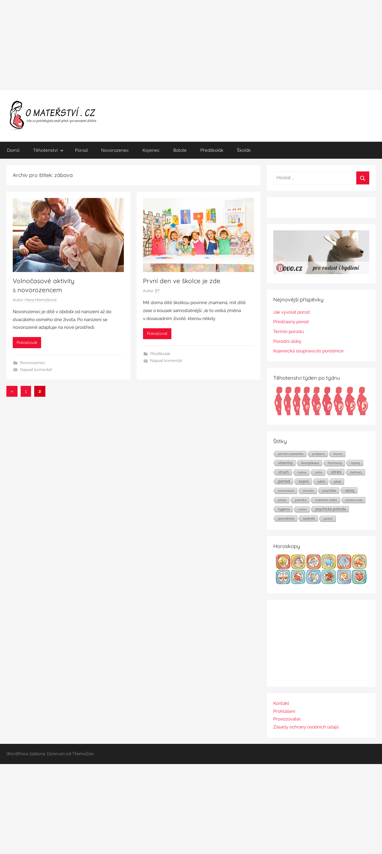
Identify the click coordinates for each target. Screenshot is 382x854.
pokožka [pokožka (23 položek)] (300, 500)
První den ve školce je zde (181, 281)
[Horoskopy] (321, 582)
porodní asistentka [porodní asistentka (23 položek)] (291, 454)
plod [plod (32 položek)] (337, 481)
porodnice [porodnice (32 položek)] (286, 518)
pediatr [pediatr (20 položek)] (328, 518)
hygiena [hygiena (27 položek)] (284, 509)
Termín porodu (288, 331)
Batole (180, 150)
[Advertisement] (191, 45)
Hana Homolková (41, 299)
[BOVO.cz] (321, 272)
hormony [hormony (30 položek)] (335, 463)
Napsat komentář (36, 369)
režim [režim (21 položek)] (318, 472)
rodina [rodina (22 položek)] (302, 472)
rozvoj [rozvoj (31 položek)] (355, 462)
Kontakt (281, 703)
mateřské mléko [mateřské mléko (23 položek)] (326, 500)
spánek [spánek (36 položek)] (309, 518)
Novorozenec (115, 150)
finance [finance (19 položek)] (337, 454)
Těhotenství (48, 150)
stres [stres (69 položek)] (336, 472)
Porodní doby (287, 341)
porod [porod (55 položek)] (284, 481)
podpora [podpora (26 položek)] (318, 454)
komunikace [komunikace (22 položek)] (286, 491)
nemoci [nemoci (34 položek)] (356, 472)
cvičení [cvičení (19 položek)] (302, 509)
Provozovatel (287, 719)
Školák (244, 150)
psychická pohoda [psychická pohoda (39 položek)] (330, 508)
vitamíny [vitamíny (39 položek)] (285, 462)
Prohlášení (284, 711)
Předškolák (211, 150)
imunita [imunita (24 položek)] (308, 491)
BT (157, 290)
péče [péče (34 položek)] (321, 481)
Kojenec (151, 150)
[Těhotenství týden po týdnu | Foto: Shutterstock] (321, 414)
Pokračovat (27, 342)
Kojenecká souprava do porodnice (308, 350)
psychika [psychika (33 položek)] (329, 490)
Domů (13, 150)
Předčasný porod (291, 321)
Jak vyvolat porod (291, 312)
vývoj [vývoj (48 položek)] (349, 490)
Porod (81, 150)
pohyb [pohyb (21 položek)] (282, 500)
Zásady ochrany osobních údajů (306, 727)
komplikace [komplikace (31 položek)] (310, 462)
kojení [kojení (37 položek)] (304, 481)
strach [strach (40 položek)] (283, 472)
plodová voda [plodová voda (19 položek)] (354, 500)
